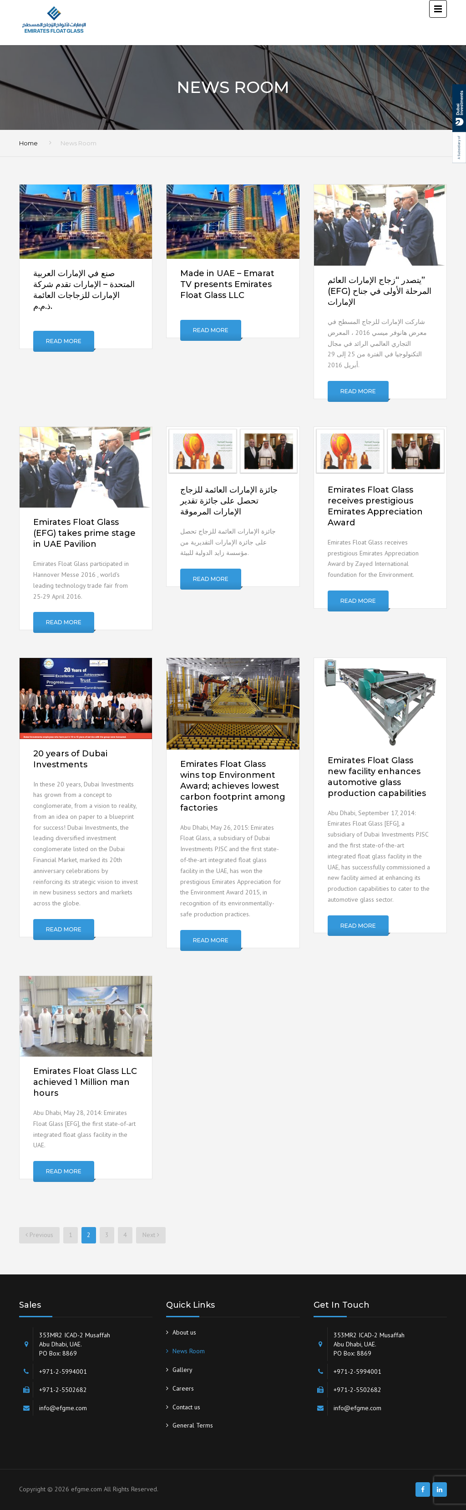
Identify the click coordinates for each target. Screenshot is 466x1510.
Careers (183, 1388)
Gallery (182, 1370)
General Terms (192, 1425)
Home (28, 143)
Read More (63, 341)
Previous (39, 1235)
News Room (188, 1351)
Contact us (186, 1407)
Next (150, 1235)
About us (184, 1332)
